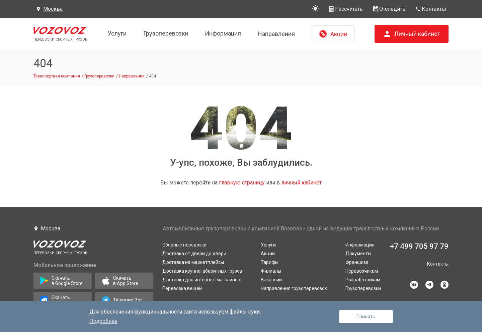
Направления (276, 33)
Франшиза (357, 262)
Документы (358, 253)
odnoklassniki (444, 285)
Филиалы (271, 271)
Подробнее (103, 321)
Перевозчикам (361, 271)
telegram (429, 285)
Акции (268, 253)
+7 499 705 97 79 (419, 246)
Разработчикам (362, 279)
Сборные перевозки (184, 244)
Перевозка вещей (182, 288)
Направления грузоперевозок (294, 288)
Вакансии (271, 279)
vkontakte (414, 285)
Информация (223, 33)
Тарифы (269, 262)
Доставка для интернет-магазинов (201, 279)
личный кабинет (301, 182)
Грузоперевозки (165, 33)
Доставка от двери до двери (194, 253)
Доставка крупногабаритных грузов (202, 271)
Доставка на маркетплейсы (193, 262)
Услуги (117, 33)
